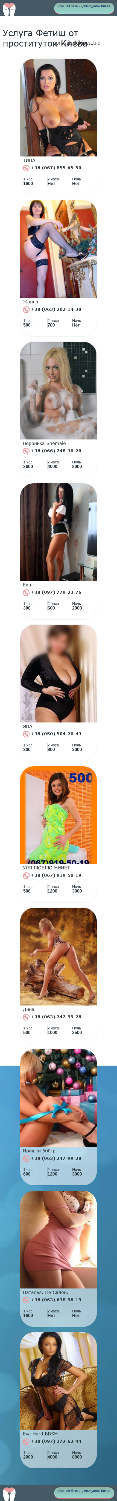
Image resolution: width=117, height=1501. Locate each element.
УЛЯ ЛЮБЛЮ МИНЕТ (46, 868)
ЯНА (27, 726)
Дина (28, 1009)
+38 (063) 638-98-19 (52, 1300)
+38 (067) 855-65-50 (52, 168)
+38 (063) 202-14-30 (52, 309)
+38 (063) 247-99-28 (52, 1017)
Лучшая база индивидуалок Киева (84, 6)
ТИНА (29, 160)
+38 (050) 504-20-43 (52, 734)
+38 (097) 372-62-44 (52, 1441)
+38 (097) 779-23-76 (52, 592)
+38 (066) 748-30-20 (52, 451)
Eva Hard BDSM (40, 1434)
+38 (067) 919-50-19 (52, 875)
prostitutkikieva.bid (78, 43)
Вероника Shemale (44, 443)
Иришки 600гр (39, 1151)
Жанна (30, 302)
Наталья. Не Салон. (45, 1292)
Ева (27, 585)
